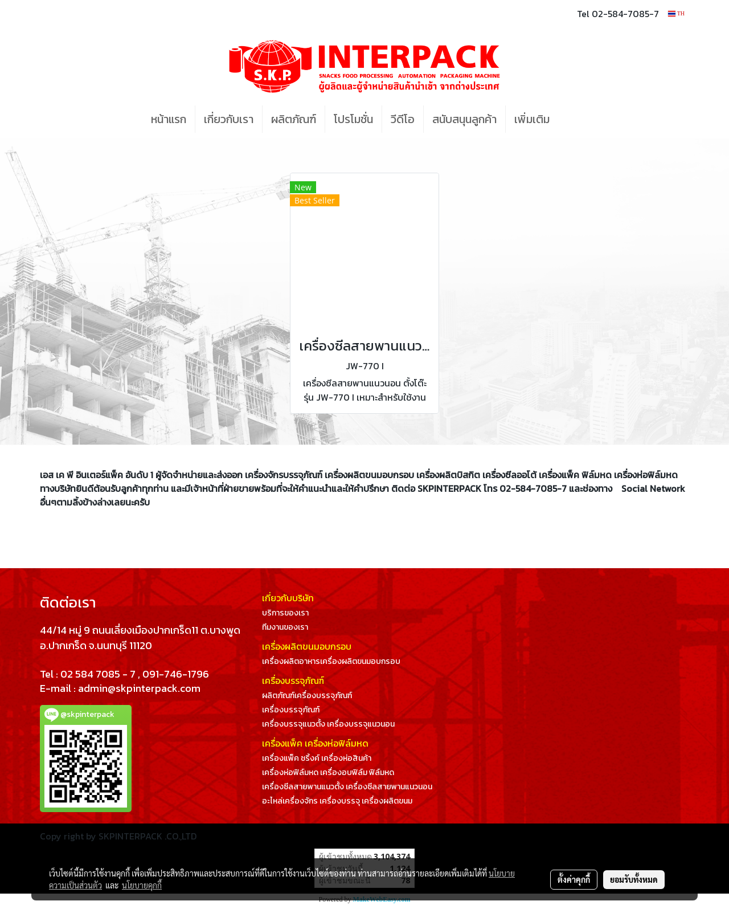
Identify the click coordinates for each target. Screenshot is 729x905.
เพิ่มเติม (532, 119)
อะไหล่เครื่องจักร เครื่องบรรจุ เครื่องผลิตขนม (337, 801)
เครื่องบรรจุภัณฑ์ (291, 710)
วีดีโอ (403, 119)
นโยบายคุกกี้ (142, 885)
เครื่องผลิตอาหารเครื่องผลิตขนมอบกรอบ (331, 661)
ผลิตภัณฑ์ (293, 119)
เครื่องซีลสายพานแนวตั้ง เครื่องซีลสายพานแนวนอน (347, 787)
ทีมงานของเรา (285, 627)
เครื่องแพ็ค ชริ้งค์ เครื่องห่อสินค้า (316, 758)
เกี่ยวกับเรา (228, 119)
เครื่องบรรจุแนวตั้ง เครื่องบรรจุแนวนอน (328, 724)
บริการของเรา (285, 613)
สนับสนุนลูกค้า (464, 119)
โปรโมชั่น (353, 119)
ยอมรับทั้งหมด (634, 879)
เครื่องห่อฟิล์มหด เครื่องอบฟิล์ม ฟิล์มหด (328, 772)
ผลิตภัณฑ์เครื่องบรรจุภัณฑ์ (307, 696)
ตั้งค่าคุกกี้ (574, 879)
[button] (575, 119)
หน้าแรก (168, 119)
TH (676, 13)
